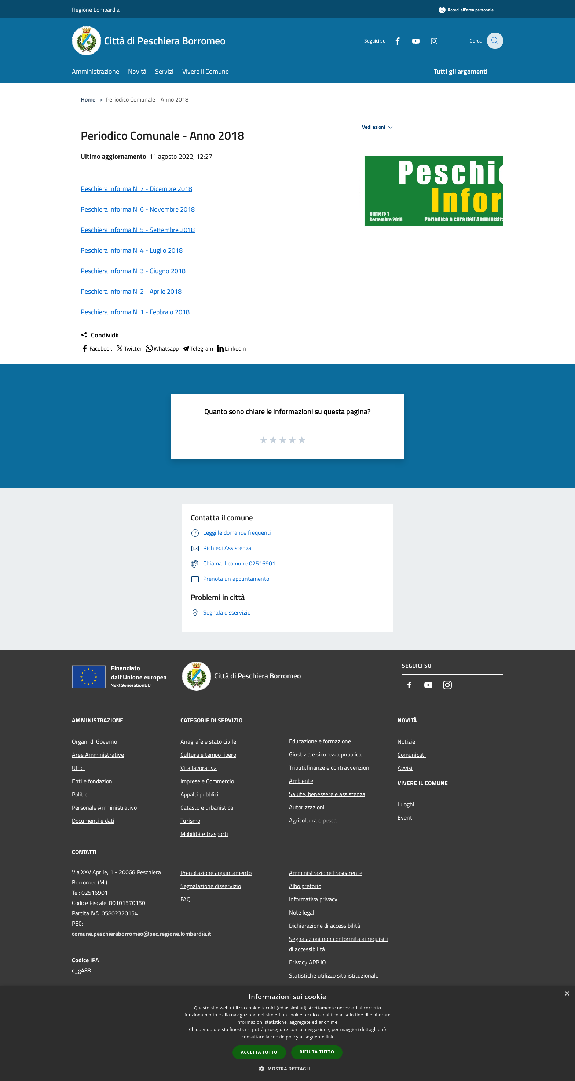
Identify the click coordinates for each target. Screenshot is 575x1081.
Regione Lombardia (96, 9)
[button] (287, 1068)
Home (88, 99)
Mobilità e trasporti (204, 833)
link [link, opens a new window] (329, 1037)
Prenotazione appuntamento (216, 872)
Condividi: (99, 335)
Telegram (197, 348)
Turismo (190, 820)
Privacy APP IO (307, 962)
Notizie (406, 741)
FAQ (185, 899)
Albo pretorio (305, 886)
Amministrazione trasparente (325, 872)
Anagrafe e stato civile (208, 741)
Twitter (128, 348)
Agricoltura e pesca (313, 820)
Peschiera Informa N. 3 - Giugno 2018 (133, 271)
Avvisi (405, 767)
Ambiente (301, 780)
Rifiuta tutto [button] (317, 1052)
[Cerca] (494, 41)
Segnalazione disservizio (210, 886)
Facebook (96, 348)
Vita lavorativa (198, 767)
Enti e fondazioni (93, 781)
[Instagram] (429, 40)
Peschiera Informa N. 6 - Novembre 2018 (138, 209)
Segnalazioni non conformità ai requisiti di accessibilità (338, 943)
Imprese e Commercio (207, 781)
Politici (80, 794)
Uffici (78, 767)
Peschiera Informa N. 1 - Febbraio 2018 (135, 312)
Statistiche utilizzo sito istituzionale (333, 975)
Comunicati (412, 754)
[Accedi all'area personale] (466, 9)
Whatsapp (162, 348)
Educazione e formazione (320, 741)
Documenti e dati (93, 820)
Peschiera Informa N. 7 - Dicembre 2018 (136, 189)
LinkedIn (231, 348)
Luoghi (406, 804)
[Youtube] (410, 40)
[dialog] (287, 1033)
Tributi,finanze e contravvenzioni (330, 767)
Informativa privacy (313, 899)
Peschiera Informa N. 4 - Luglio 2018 (132, 250)
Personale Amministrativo (104, 807)
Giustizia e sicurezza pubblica (325, 754)
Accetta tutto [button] (259, 1052)
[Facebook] (392, 40)
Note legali (302, 912)
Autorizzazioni (307, 807)
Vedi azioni (378, 127)
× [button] (566, 994)
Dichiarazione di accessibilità (324, 925)
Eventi (406, 817)
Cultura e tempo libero (208, 754)
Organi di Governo (94, 741)
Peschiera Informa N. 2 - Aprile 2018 (131, 291)
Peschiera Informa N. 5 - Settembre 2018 (138, 230)
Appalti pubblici (199, 794)
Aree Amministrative (98, 754)
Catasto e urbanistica (206, 807)
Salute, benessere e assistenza (327, 793)
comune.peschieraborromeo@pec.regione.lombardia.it (141, 933)
